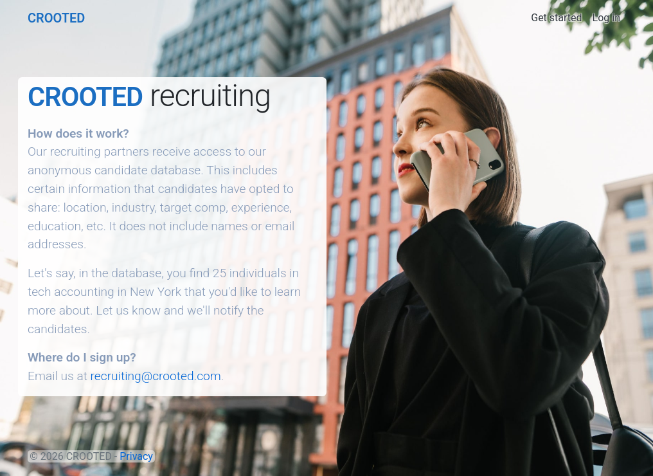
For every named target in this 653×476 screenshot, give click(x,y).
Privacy (136, 456)
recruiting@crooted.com (156, 376)
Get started (556, 18)
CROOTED (56, 18)
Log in (606, 18)
